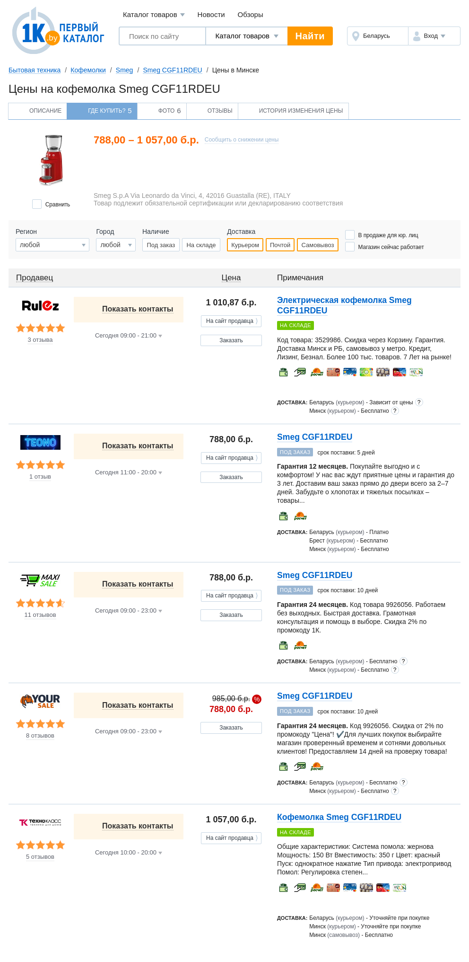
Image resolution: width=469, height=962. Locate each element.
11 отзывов (40, 615)
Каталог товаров (154, 14)
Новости (211, 14)
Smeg (124, 70)
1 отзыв (40, 476)
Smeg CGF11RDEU (172, 70)
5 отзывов (40, 857)
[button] (434, 36)
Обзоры (250, 14)
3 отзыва (39, 340)
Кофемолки (87, 70)
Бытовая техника (35, 70)
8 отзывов (40, 735)
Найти (310, 36)
